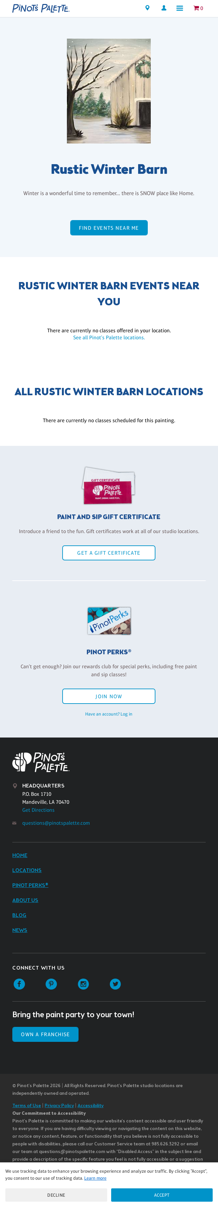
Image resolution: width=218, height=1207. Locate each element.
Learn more (95, 1178)
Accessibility (91, 1106)
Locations (27, 870)
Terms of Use (26, 1106)
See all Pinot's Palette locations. (109, 337)
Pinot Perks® (30, 885)
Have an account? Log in (108, 714)
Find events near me (109, 228)
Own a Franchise (45, 1034)
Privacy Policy (59, 1106)
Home (19, 855)
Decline (56, 1195)
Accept (162, 1195)
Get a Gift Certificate (108, 553)
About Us (25, 900)
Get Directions (38, 810)
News (19, 930)
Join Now (109, 696)
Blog (19, 915)
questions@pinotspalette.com (56, 823)
